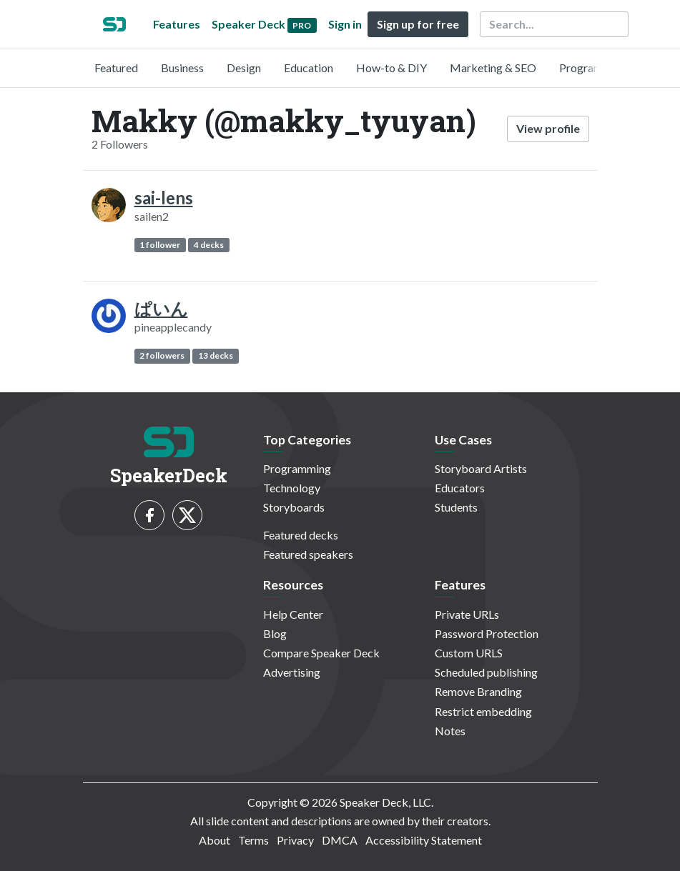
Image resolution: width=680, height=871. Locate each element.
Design (244, 67)
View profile (548, 128)
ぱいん (161, 308)
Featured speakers (308, 554)
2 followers (161, 355)
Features (176, 24)
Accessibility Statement (423, 840)
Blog (275, 633)
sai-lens (163, 197)
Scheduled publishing (486, 672)
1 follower (159, 244)
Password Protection (486, 633)
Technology (291, 487)
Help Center (293, 614)
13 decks (215, 355)
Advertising (291, 672)
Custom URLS (469, 653)
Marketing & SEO (493, 67)
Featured (116, 67)
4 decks (209, 244)
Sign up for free (418, 24)
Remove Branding (478, 691)
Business (182, 67)
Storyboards (294, 507)
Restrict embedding (483, 711)
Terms (253, 840)
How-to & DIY (391, 67)
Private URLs (467, 614)
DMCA (340, 840)
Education (308, 67)
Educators (460, 487)
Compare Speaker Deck (321, 653)
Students (456, 507)
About (214, 840)
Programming (593, 67)
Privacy (295, 840)
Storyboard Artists (481, 468)
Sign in (345, 24)
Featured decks (300, 535)
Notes (450, 730)
